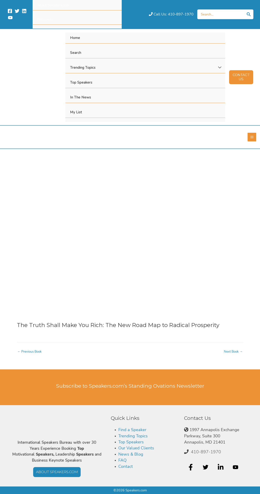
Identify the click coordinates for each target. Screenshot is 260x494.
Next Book (233, 351)
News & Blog (130, 454)
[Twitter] (17, 11)
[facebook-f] (191, 467)
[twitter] (206, 467)
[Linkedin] (24, 11)
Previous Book (30, 351)
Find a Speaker (132, 430)
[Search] (248, 14)
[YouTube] (10, 17)
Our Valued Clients (136, 448)
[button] (241, 77)
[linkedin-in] (221, 467)
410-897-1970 (206, 452)
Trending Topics (133, 436)
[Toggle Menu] (219, 67)
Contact (125, 466)
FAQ (122, 460)
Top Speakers (131, 442)
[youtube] (236, 467)
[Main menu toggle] (251, 137)
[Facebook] (10, 11)
